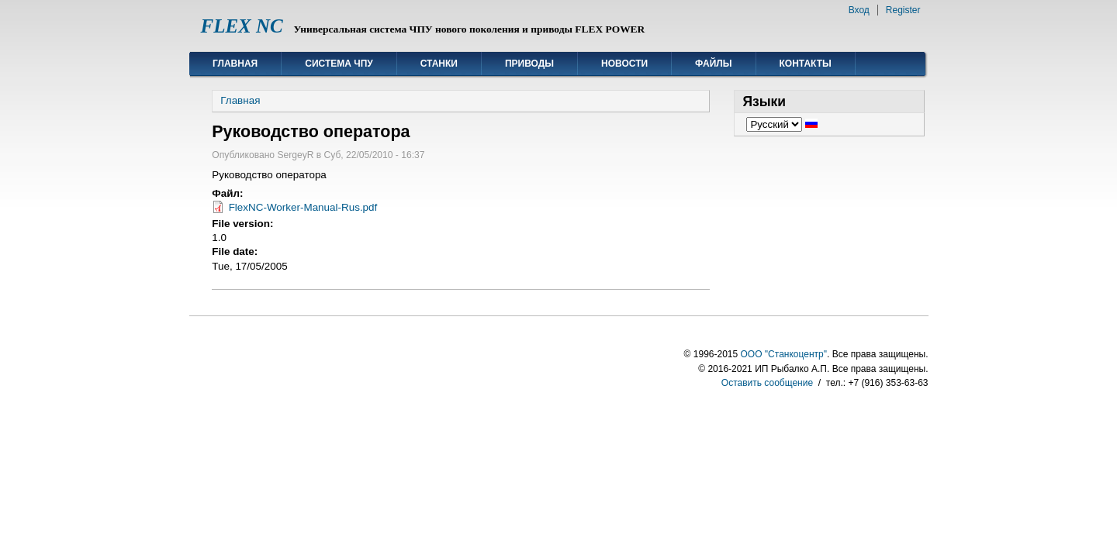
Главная (235, 63)
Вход (859, 10)
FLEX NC (242, 26)
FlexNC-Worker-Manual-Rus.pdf (303, 207)
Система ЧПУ (339, 63)
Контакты (806, 63)
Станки (439, 63)
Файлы (713, 63)
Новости (624, 63)
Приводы (529, 63)
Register (903, 10)
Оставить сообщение (767, 382)
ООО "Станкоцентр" (784, 354)
